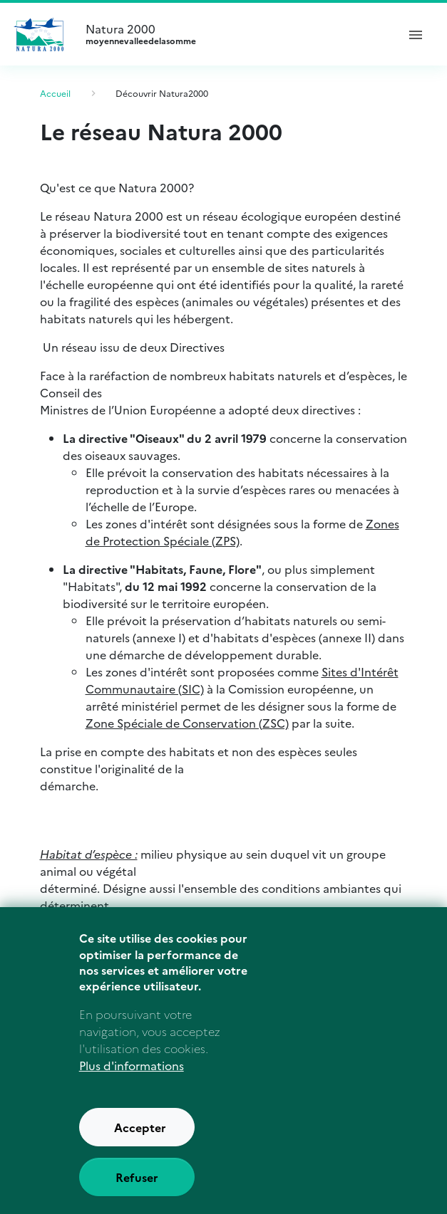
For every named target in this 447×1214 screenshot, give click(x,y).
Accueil (55, 93)
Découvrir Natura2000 (161, 93)
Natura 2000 (235, 34)
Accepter (140, 1141)
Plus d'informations (131, 1079)
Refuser (136, 1191)
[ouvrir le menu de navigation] (416, 34)
